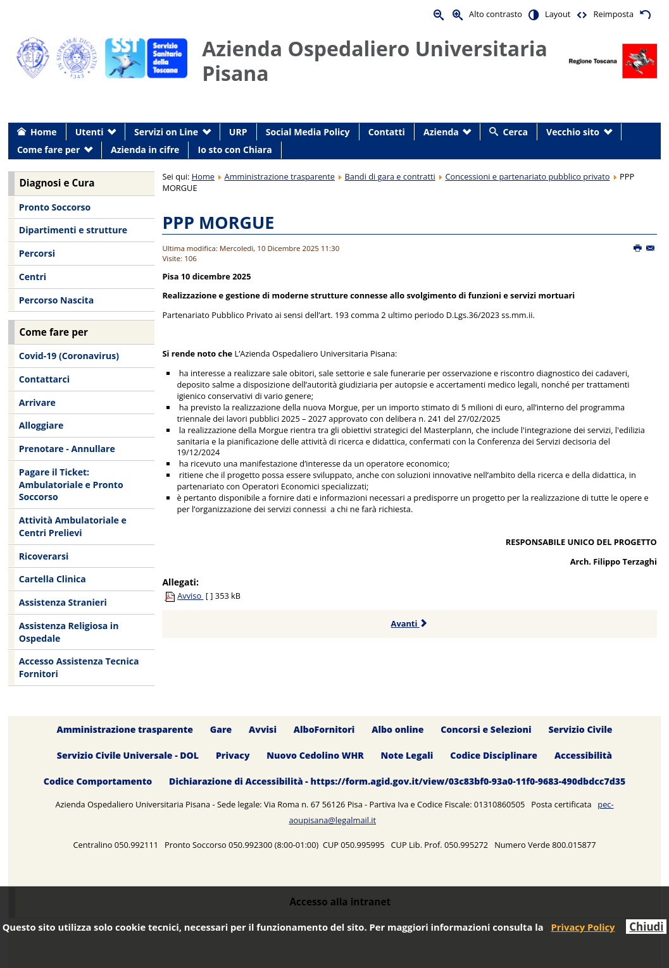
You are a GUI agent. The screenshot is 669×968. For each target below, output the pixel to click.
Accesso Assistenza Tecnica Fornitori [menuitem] (79, 667)
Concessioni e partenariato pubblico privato (527, 176)
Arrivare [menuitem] (37, 402)
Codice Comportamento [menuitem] (98, 781)
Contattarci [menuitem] (44, 379)
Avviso (190, 595)
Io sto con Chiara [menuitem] (235, 150)
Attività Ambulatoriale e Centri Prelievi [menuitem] (73, 526)
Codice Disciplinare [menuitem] (493, 755)
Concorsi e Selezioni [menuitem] (486, 729)
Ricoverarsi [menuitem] (43, 556)
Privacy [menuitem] (233, 755)
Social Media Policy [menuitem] (308, 132)
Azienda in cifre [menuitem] (145, 150)
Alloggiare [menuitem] (41, 425)
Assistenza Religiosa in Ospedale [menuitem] (69, 632)
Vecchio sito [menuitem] (572, 132)
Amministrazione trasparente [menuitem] (124, 729)
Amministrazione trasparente (280, 176)
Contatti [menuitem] (386, 132)
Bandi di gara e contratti (390, 176)
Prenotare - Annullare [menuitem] (67, 449)
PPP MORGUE (218, 222)
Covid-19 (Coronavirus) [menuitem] (69, 356)
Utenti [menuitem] (89, 132)
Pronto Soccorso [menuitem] (55, 207)
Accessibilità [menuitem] (583, 755)
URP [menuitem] (238, 132)
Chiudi (646, 926)
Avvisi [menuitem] (263, 729)
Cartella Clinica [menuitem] (52, 579)
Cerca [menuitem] (515, 132)
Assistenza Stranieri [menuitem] (63, 602)
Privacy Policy (583, 927)
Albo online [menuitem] (397, 729)
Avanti (409, 623)
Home (203, 176)
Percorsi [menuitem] (37, 253)
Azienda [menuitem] (441, 132)
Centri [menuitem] (32, 277)
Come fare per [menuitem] (48, 150)
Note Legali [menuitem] (407, 755)
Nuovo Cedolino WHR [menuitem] (314, 755)
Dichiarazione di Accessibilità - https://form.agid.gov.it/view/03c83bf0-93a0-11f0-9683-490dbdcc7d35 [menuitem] (397, 781)
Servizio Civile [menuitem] (580, 729)
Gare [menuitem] (221, 729)
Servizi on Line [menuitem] (166, 132)
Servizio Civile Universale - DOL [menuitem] (128, 755)
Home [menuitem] (43, 132)
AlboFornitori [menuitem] (324, 729)
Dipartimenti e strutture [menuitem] (73, 230)
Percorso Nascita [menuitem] (56, 300)
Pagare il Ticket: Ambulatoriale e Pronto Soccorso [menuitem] (71, 484)
